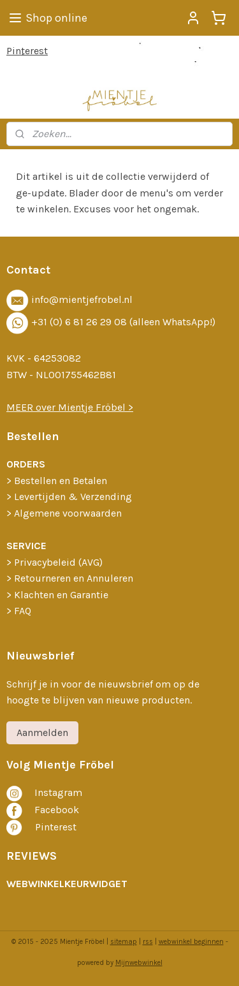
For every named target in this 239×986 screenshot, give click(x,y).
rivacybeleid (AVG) (61, 562)
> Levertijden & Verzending (69, 496)
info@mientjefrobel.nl (82, 299)
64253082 (57, 358)
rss (148, 942)
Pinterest (27, 51)
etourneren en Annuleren (76, 578)
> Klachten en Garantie (57, 595)
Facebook (56, 810)
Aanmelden (42, 732)
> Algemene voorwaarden (64, 513)
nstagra (55, 792)
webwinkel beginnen (191, 942)
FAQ (22, 611)
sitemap (123, 942)
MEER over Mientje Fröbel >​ (69, 407)
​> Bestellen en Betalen (56, 481)
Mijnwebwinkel (139, 963)
